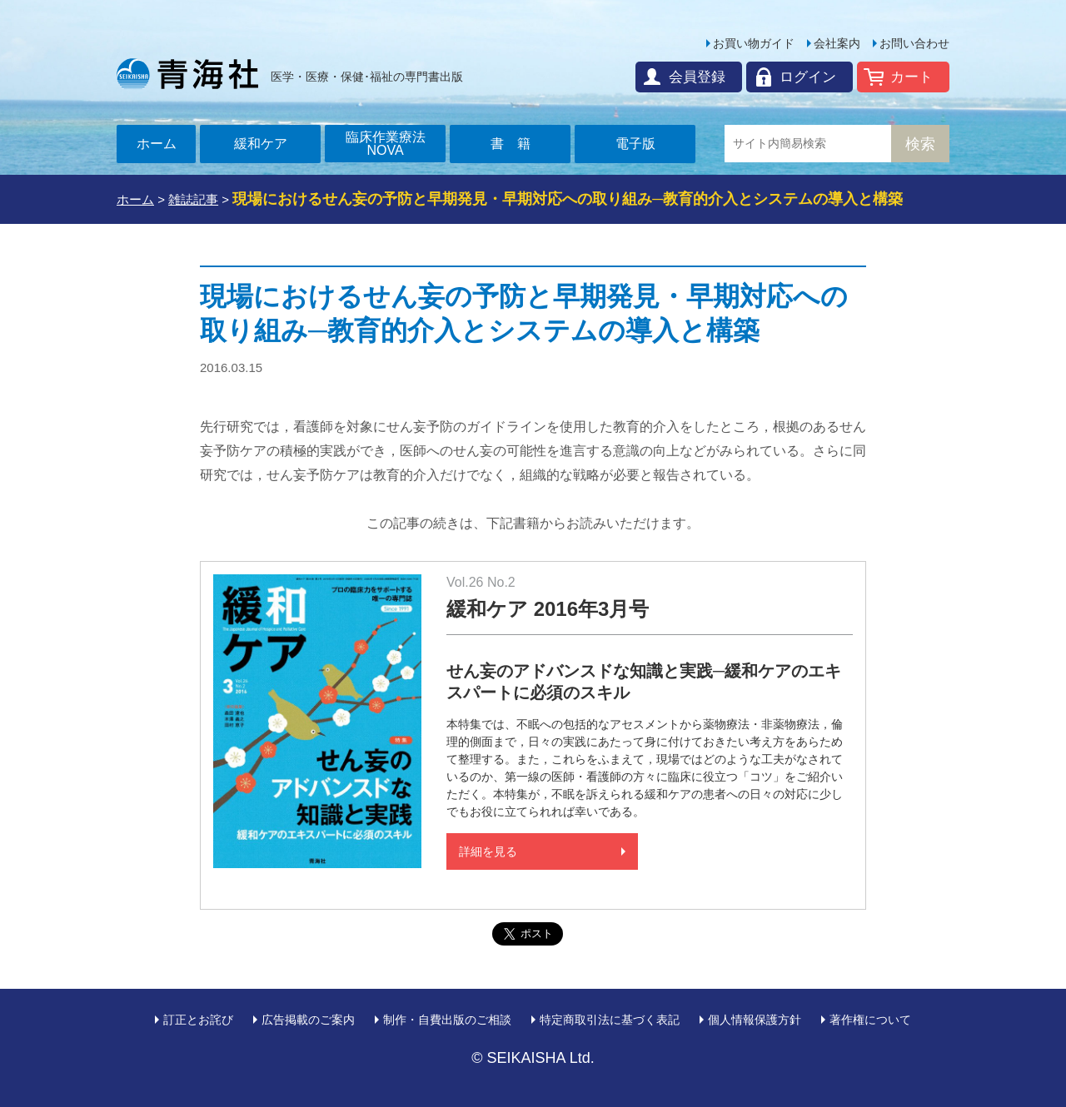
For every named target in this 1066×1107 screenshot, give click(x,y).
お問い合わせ (914, 43)
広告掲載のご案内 (308, 1019)
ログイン (808, 77)
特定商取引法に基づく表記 (610, 1019)
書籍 (517, 144)
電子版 (635, 144)
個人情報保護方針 (754, 1019)
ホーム (157, 144)
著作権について (870, 1019)
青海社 (187, 73)
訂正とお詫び (198, 1019)
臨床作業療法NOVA (386, 143)
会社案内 (837, 43)
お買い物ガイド (754, 43)
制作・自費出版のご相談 (447, 1019)
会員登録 (697, 77)
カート (911, 77)
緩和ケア (260, 144)
